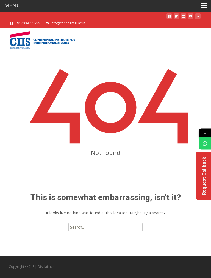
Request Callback (204, 176)
